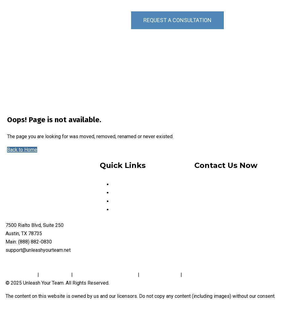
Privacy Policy (21, 275)
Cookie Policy (55, 275)
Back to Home (22, 150)
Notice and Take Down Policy (105, 275)
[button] (270, 20)
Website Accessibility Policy (214, 275)
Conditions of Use (160, 275)
